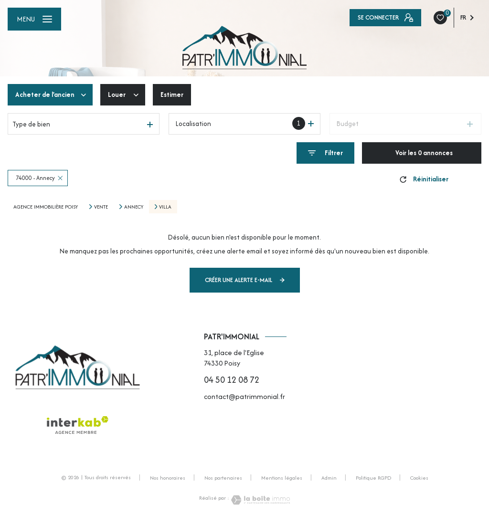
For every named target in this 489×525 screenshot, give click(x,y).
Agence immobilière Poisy (45, 206)
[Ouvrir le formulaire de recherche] (325, 153)
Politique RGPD (373, 478)
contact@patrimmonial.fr (244, 396)
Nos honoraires (167, 478)
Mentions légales (281, 478)
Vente (101, 207)
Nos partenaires (223, 478)
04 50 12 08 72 (231, 379)
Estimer (171, 94)
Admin (329, 478)
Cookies (419, 478)
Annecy (133, 207)
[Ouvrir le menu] (34, 19)
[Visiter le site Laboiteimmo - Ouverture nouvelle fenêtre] (259, 500)
